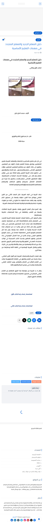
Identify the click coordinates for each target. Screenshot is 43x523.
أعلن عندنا (37, 468)
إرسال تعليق (35, 388)
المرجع (14, 517)
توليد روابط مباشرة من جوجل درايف (31, 471)
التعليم (38, 40)
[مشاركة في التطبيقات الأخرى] (19, 320)
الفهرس (38, 465)
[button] (34, 320)
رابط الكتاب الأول (21, 294)
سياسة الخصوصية (35, 460)
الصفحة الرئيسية (36, 454)
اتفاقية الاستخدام (36, 457)
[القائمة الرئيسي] (40, 4)
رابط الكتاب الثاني (21, 306)
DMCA (38, 463)
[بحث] (3, 4)
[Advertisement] (21, 19)
